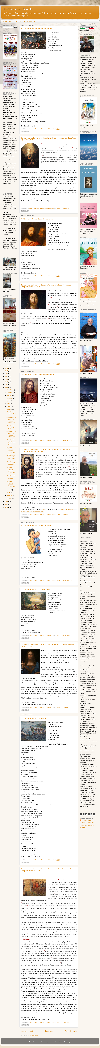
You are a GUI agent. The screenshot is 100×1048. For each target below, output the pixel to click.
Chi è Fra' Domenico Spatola (25, 21)
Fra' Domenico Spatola (18, 9)
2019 (6, 387)
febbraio (9, 495)
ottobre (9, 395)
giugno (9, 406)
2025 (6, 371)
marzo (9, 492)
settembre (10, 398)
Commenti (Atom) (32, 1035)
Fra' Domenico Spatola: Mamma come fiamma (37, 525)
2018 (6, 501)
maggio (9, 409)
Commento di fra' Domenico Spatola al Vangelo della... (11, 434)
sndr (57, 1042)
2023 (6, 376)
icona (43, 509)
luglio (9, 403)
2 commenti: (65, 129)
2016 (6, 507)
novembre (10, 392)
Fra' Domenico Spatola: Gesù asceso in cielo (36, 28)
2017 (6, 504)
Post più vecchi (71, 1031)
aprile (8, 490)
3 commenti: (65, 208)
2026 (6, 368)
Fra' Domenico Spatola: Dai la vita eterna (35, 589)
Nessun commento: (67, 276)
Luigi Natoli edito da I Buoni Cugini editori (88, 821)
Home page (7, 21)
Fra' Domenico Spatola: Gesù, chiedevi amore (37, 219)
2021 (6, 382)
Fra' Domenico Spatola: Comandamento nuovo (37, 375)
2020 (6, 384)
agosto (9, 401)
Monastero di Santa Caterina (35, 512)
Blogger (68, 1042)
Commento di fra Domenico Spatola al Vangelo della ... (12, 420)
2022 (6, 379)
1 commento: (65, 364)
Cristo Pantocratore (66, 509)
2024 (6, 374)
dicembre (9, 390)
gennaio (9, 498)
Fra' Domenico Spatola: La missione (33, 718)
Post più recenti (27, 1031)
